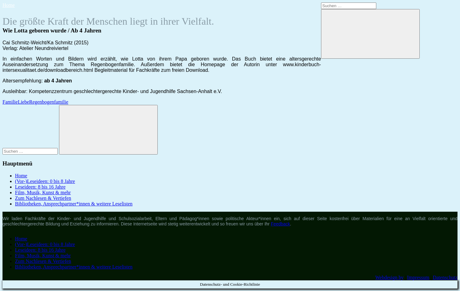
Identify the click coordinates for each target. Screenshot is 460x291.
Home (8, 5)
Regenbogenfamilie (48, 102)
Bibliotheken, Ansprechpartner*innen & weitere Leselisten (73, 203)
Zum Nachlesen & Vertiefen (43, 198)
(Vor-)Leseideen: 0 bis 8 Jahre (45, 181)
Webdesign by (389, 277)
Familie (10, 102)
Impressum (418, 277)
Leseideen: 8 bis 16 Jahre (40, 187)
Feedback (280, 223)
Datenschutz (445, 277)
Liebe (23, 102)
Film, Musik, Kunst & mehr (43, 192)
